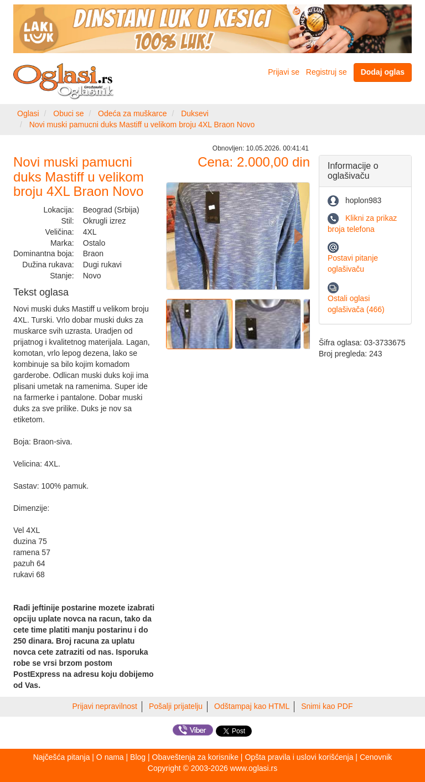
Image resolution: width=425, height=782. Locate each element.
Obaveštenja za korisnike (195, 757)
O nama (110, 757)
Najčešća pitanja (61, 757)
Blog (138, 757)
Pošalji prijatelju (176, 706)
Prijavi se (283, 72)
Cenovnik (376, 757)
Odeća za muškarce (132, 113)
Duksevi (195, 113)
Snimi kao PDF (327, 706)
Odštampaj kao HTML (251, 706)
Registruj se (326, 72)
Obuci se (68, 113)
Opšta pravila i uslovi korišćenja (299, 757)
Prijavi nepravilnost (105, 706)
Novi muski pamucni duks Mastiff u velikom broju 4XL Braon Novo (142, 124)
